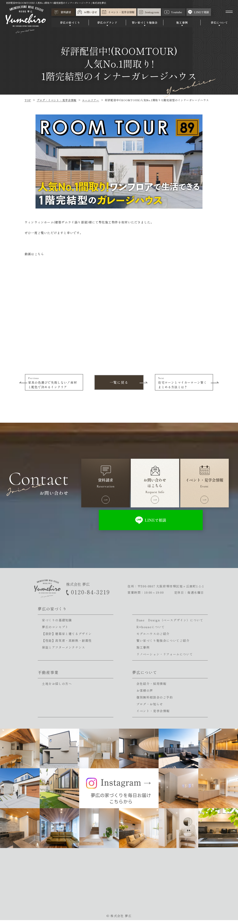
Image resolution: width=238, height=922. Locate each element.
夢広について (219, 23)
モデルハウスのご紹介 (153, 635)
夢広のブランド (108, 23)
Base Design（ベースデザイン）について (169, 622)
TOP (28, 100)
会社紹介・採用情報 (151, 685)
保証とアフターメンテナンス (63, 649)
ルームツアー (90, 100)
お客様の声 (144, 692)
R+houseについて (150, 628)
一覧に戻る (119, 382)
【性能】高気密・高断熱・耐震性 (67, 642)
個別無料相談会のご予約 (154, 699)
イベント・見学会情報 (153, 712)
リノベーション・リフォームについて (164, 656)
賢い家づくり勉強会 (145, 23)
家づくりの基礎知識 (57, 622)
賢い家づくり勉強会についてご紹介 (163, 642)
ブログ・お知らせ (149, 706)
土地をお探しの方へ (57, 685)
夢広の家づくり (71, 23)
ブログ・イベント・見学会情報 (56, 100)
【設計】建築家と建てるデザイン (67, 635)
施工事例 (182, 23)
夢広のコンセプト (55, 628)
